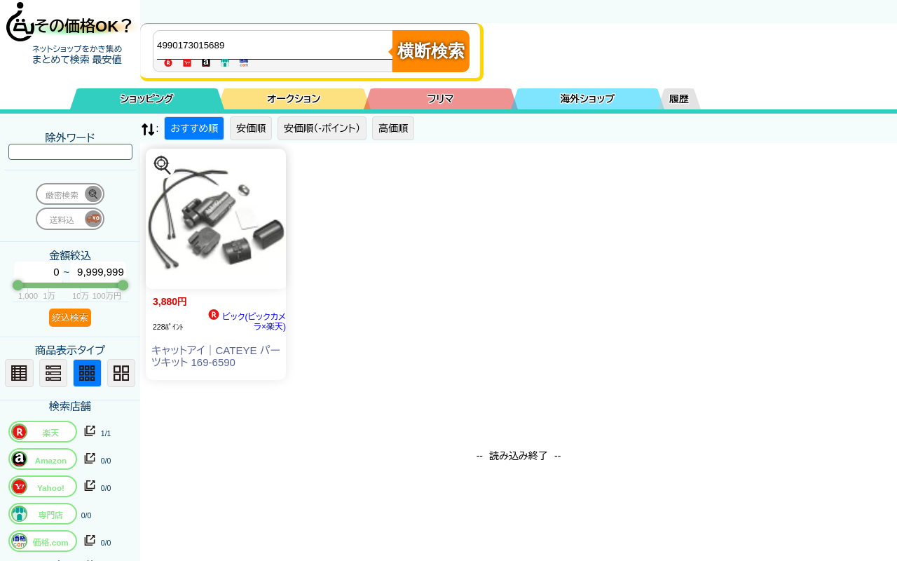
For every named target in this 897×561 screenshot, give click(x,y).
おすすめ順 (194, 128)
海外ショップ (587, 98)
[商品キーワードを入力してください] (276, 45)
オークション (293, 98)
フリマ (440, 98)
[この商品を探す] (162, 165)
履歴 (679, 98)
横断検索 (431, 50)
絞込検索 (70, 317)
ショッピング (147, 98)
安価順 (251, 128)
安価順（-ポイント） (322, 128)
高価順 (393, 128)
